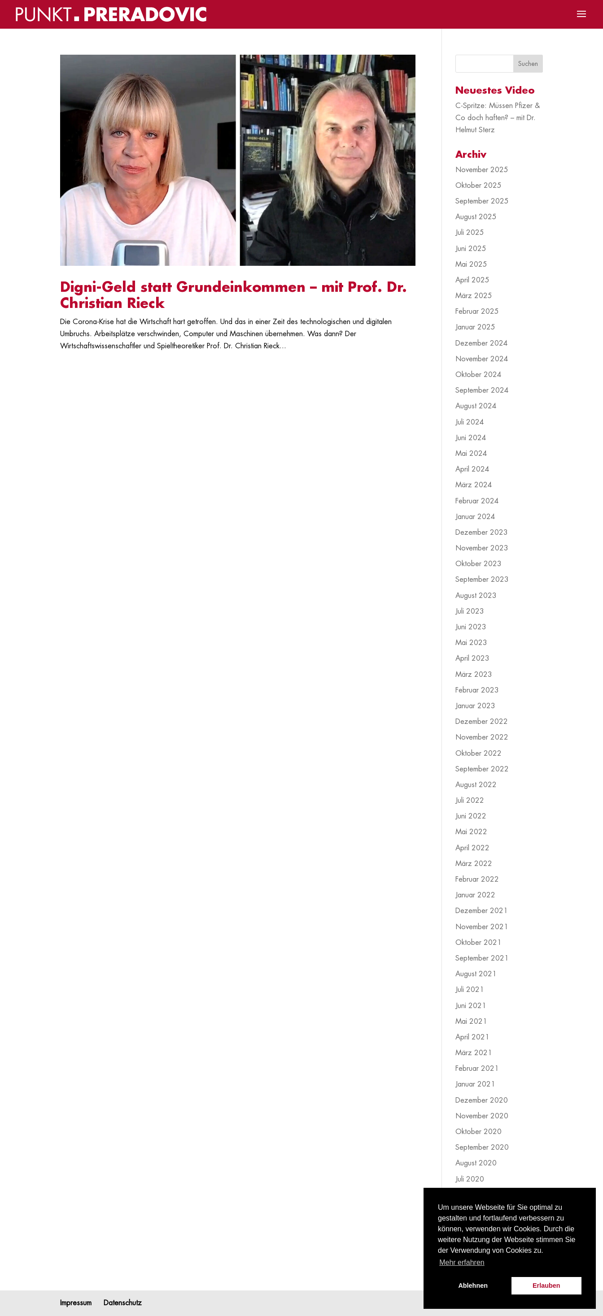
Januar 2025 (475, 327)
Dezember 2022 (481, 721)
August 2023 (476, 595)
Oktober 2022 (478, 753)
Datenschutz (123, 1303)
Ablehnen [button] (473, 1285)
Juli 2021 (469, 989)
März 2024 (473, 485)
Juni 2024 (470, 438)
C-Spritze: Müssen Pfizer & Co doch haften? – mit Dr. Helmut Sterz (497, 118)
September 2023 (482, 579)
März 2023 (473, 674)
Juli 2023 (469, 611)
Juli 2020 (469, 1179)
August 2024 (476, 406)
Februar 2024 (477, 501)
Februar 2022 (477, 879)
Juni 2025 (470, 248)
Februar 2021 (477, 1068)
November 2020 (481, 1116)
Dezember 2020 (481, 1100)
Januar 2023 (475, 706)
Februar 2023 (477, 690)
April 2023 (472, 658)
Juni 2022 (470, 816)
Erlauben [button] (546, 1285)
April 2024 (472, 469)
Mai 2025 (471, 264)
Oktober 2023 (478, 563)
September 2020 (482, 1147)
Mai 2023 (471, 642)
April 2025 (472, 280)
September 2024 (482, 390)
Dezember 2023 (481, 532)
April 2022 (472, 848)
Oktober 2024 (478, 374)
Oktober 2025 (478, 185)
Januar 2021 (475, 1084)
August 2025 (476, 217)
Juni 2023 (470, 627)
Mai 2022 (471, 831)
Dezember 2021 (481, 910)
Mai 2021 (471, 1021)
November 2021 (481, 927)
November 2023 (481, 548)
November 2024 (481, 359)
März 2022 (473, 863)
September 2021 (482, 958)
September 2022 (482, 769)
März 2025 (473, 295)
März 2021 (473, 1052)
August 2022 (476, 784)
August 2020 (476, 1163)
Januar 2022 (475, 895)
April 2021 (472, 1037)
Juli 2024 (469, 422)
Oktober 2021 (478, 942)
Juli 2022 (469, 800)
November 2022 (481, 737)
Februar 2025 (477, 311)
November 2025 (481, 169)
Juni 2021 (470, 1005)
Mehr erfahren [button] (462, 1262)
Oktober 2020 (478, 1131)
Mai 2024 (471, 453)
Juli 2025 (469, 232)
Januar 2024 (475, 516)
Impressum (76, 1303)
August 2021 (476, 974)
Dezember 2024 (481, 343)
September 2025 (482, 201)
